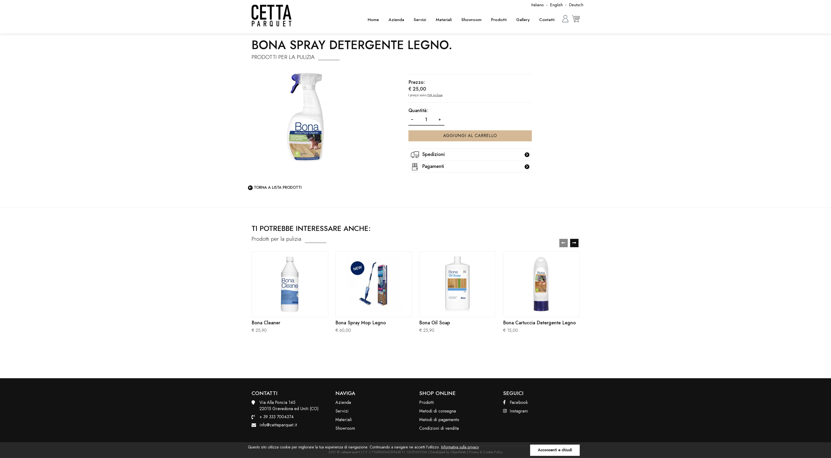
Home (371, 20)
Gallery (522, 20)
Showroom (470, 20)
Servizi (418, 20)
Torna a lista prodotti (275, 187)
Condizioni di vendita (439, 428)
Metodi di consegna (437, 411)
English (555, 5)
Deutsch (575, 5)
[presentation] (563, 243)
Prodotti (498, 20)
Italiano (536, 5)
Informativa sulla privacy (460, 447)
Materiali (442, 20)
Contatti (547, 20)
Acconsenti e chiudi (555, 450)
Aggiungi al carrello (470, 135)
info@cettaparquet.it (278, 425)
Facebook (515, 403)
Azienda (394, 20)
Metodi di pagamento (439, 420)
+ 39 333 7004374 (276, 417)
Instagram (515, 411)
